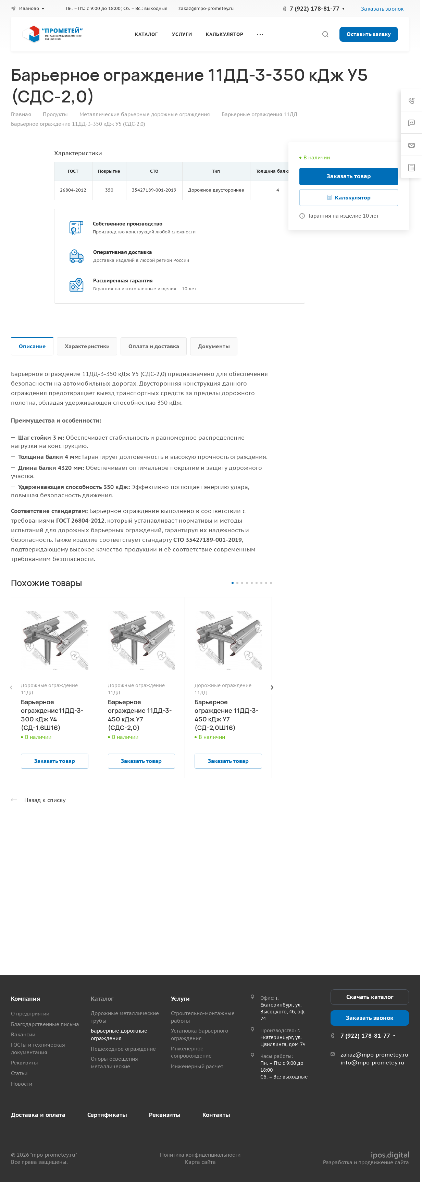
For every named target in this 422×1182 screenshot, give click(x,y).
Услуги (180, 998)
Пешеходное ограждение (123, 1049)
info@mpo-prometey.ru (372, 1062)
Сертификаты (107, 1115)
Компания (25, 998)
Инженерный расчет (197, 1066)
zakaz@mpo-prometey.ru (206, 8)
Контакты (216, 1115)
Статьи (19, 1073)
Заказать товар (349, 176)
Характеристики (87, 346)
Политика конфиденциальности (200, 1154)
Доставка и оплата (38, 1115)
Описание (32, 346)
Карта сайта (200, 1162)
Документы (214, 346)
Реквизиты (24, 1062)
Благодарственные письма (45, 1024)
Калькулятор (353, 197)
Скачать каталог (369, 997)
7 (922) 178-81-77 (314, 8)
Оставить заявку (369, 34)
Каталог (102, 998)
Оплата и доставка (153, 346)
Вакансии (23, 1034)
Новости (21, 1084)
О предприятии (30, 1013)
